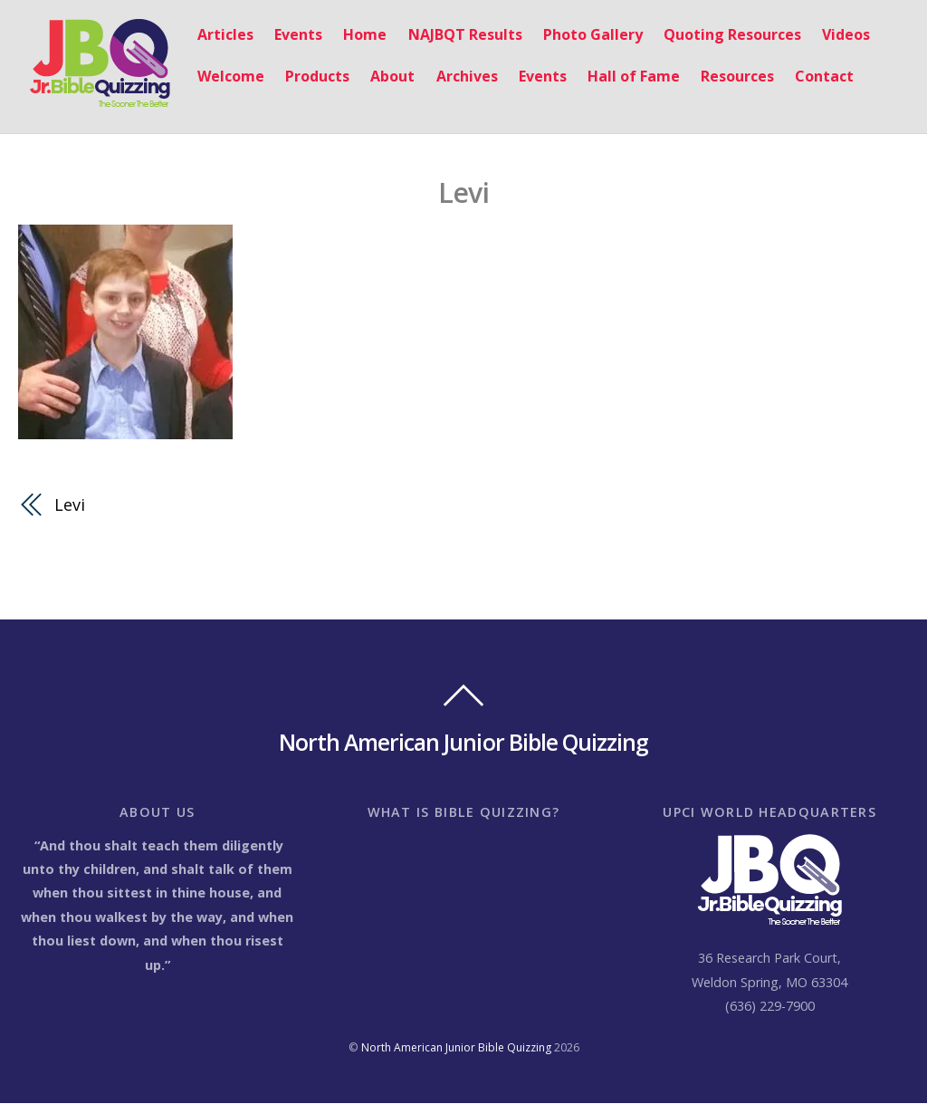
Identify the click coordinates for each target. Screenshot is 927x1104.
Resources (727, 76)
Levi (464, 191)
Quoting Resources (722, 35)
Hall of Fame (624, 76)
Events (288, 35)
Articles (215, 35)
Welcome (220, 76)
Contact (814, 76)
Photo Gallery (583, 35)
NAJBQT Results (455, 35)
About (382, 76)
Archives (457, 76)
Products (307, 76)
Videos (836, 35)
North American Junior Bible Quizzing (456, 1048)
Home (355, 35)
